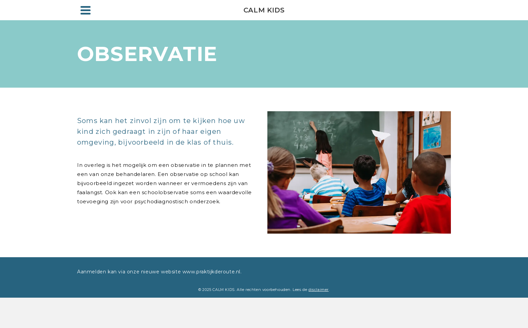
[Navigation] (85, 10)
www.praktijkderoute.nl (210, 272)
